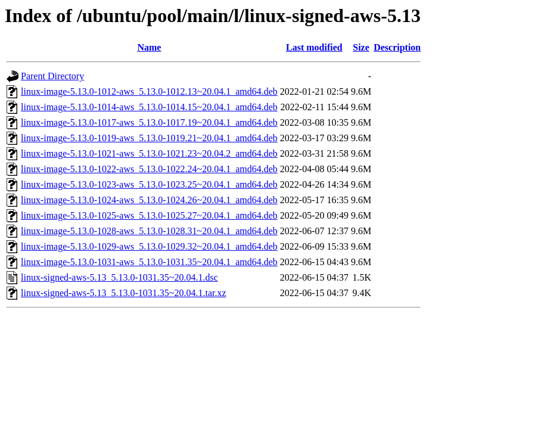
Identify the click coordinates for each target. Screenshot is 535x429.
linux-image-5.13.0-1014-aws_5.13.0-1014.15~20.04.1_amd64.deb (149, 107)
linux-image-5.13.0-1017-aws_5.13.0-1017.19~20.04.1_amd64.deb (149, 122)
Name (149, 47)
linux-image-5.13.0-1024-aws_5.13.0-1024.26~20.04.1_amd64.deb (149, 200)
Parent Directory (52, 76)
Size (361, 47)
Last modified (314, 47)
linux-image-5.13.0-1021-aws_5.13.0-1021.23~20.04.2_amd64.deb (149, 153)
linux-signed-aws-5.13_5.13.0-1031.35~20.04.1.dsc (119, 277)
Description (397, 47)
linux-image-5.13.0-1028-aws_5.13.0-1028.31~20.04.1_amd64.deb (149, 231)
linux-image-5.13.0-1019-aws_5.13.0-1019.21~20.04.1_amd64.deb (149, 138)
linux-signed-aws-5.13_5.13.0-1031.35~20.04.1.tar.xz (123, 293)
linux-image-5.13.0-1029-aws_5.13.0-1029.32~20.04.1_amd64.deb (149, 246)
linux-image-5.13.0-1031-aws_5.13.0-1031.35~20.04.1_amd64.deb (149, 262)
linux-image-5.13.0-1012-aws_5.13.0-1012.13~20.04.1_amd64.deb (149, 91)
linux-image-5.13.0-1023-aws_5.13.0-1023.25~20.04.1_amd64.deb (149, 184)
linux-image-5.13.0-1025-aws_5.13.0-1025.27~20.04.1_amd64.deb (149, 215)
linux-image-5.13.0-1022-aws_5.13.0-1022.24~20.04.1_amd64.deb (149, 169)
